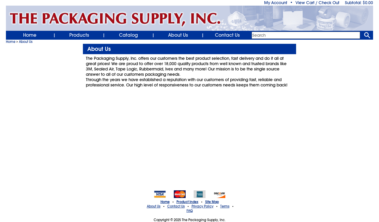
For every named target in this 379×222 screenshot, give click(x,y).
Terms (224, 206)
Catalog (128, 35)
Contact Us (227, 35)
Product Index (187, 202)
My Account (275, 2)
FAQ (190, 211)
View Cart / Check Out (317, 2)
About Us (178, 35)
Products (79, 35)
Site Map (212, 202)
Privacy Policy (202, 206)
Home (29, 35)
